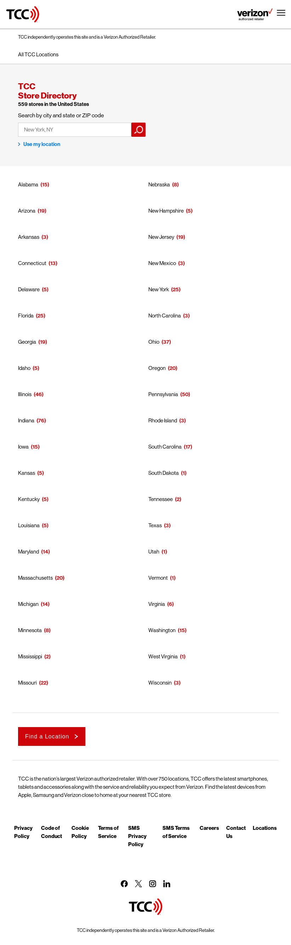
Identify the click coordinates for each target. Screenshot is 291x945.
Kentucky (29, 499)
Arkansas (28, 237)
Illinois (25, 394)
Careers (209, 828)
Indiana (26, 420)
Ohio (153, 342)
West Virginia (163, 656)
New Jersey (161, 237)
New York (158, 289)
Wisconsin (160, 683)
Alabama (28, 184)
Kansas (26, 473)
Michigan (28, 604)
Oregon (157, 368)
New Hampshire (166, 211)
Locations (265, 828)
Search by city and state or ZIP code (61, 115)
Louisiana (29, 525)
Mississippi (30, 656)
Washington (162, 630)
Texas (155, 525)
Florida (26, 316)
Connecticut (32, 263)
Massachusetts (35, 578)
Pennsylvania (163, 394)
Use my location (41, 144)
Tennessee (160, 499)
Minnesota (30, 630)
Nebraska (159, 184)
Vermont (158, 578)
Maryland (28, 552)
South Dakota (163, 473)
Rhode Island (162, 420)
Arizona (26, 211)
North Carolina (164, 316)
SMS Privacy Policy (137, 836)
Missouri (27, 683)
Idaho (24, 368)
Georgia (27, 342)
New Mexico (162, 263)
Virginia (156, 604)
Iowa (23, 447)
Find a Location (47, 736)
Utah (153, 552)
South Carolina (165, 447)
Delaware (29, 289)
